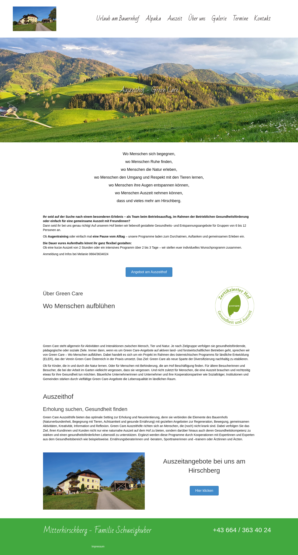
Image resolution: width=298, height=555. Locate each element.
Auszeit (174, 18)
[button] (149, 272)
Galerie (219, 18)
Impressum (98, 546)
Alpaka (153, 18)
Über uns (196, 18)
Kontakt (262, 18)
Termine (240, 18)
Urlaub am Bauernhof (118, 18)
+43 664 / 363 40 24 (242, 529)
